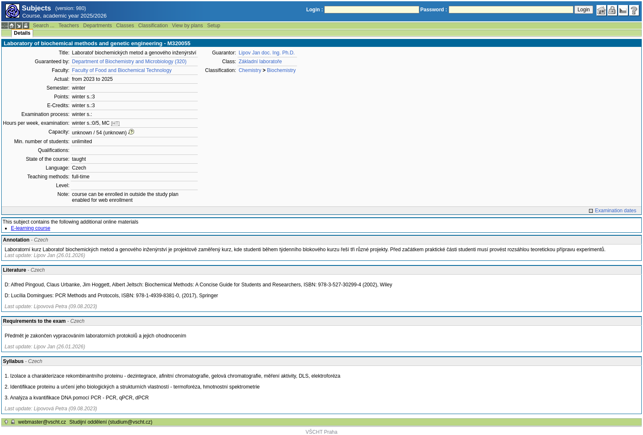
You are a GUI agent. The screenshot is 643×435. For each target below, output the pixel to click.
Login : (314, 10)
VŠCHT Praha (322, 432)
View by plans (187, 25)
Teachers (69, 25)
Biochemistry (281, 70)
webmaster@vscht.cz (42, 422)
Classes (125, 25)
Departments (97, 25)
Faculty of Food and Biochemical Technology (122, 70)
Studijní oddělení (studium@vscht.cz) (111, 422)
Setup (213, 25)
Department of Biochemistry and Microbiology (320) (129, 61)
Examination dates (615, 211)
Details (22, 33)
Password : (433, 10)
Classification (153, 25)
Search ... (43, 25)
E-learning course (30, 228)
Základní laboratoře (260, 61)
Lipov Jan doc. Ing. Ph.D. (267, 53)
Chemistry (250, 70)
